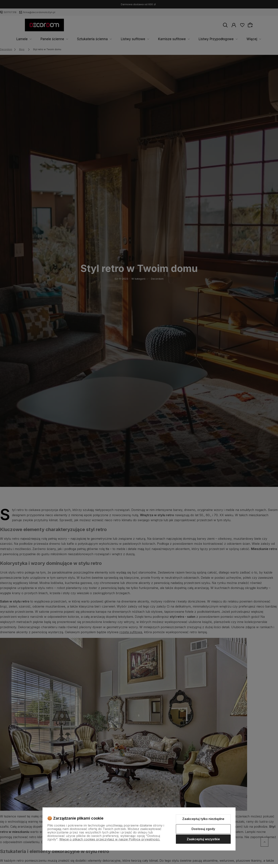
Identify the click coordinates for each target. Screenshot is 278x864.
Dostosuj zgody (203, 829)
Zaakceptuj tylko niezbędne (203, 819)
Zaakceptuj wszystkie (203, 839)
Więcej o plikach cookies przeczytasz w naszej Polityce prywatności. (109, 839)
